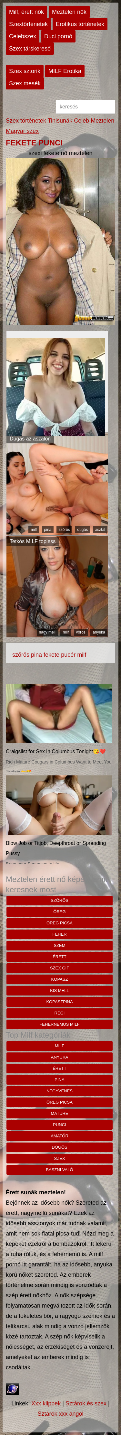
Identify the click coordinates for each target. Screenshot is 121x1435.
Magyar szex (22, 131)
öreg (59, 911)
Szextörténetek (28, 24)
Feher (59, 934)
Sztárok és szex (86, 1403)
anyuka (99, 632)
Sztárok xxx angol (60, 1414)
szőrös (64, 529)
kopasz (59, 979)
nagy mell (47, 632)
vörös (81, 632)
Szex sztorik (24, 71)
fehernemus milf (59, 1024)
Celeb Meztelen (94, 120)
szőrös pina (27, 655)
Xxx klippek (46, 1403)
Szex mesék (25, 83)
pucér (68, 655)
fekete (51, 655)
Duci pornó (58, 36)
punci (59, 1124)
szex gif (59, 968)
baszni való (59, 1169)
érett (59, 956)
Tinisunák (60, 120)
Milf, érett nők (26, 12)
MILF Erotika (64, 71)
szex (59, 1158)
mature (59, 1113)
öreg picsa (59, 923)
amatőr (59, 1136)
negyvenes (59, 1090)
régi (60, 1013)
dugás (82, 529)
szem (59, 945)
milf (34, 529)
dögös (59, 1147)
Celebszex (22, 36)
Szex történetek (26, 120)
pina (48, 529)
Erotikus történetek (80, 24)
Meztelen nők (69, 12)
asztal (100, 529)
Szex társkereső (30, 48)
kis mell (59, 990)
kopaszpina (59, 1001)
